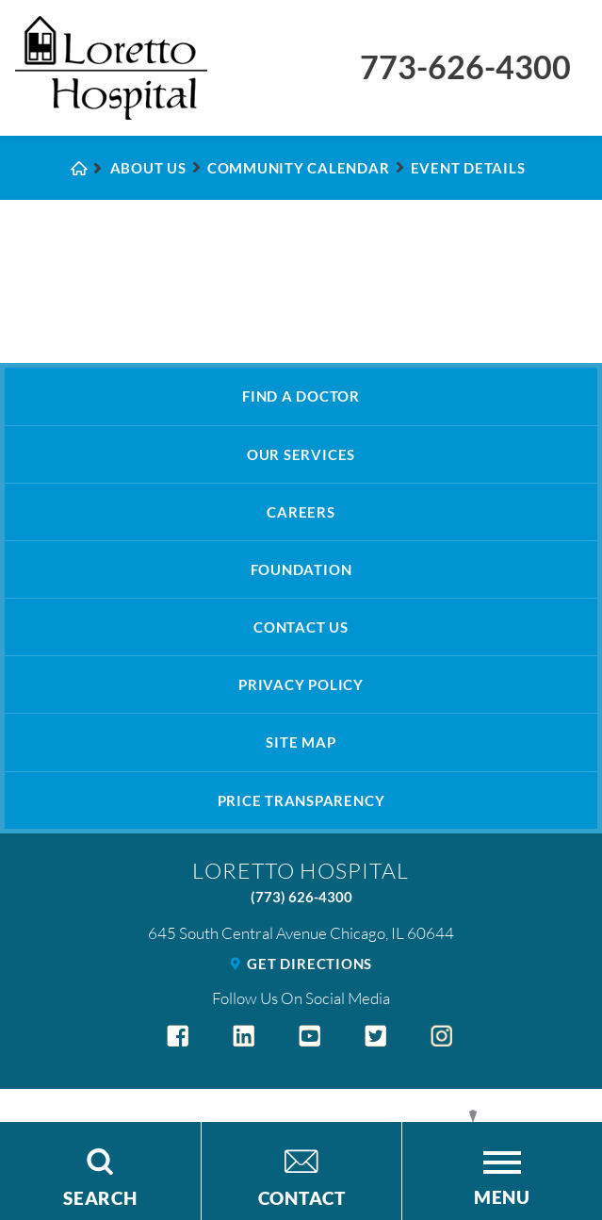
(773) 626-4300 (301, 896)
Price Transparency (301, 800)
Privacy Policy (301, 684)
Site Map (300, 742)
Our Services (301, 454)
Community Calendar (298, 167)
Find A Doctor (301, 395)
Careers (300, 511)
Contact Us (301, 626)
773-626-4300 (465, 67)
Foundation (301, 569)
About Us (148, 167)
